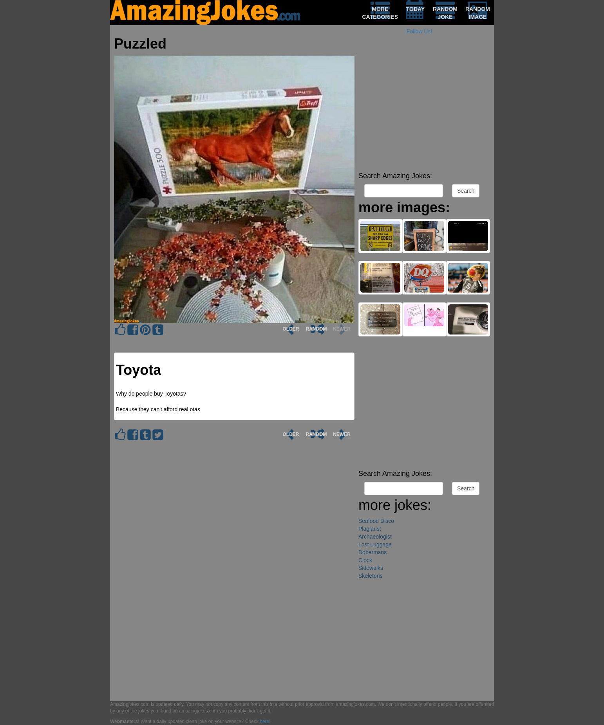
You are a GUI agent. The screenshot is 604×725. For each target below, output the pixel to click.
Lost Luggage (375, 544)
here (264, 721)
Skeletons (370, 576)
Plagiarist (369, 529)
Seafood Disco (376, 521)
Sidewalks (370, 568)
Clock (365, 560)
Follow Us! (419, 31)
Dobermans (372, 552)
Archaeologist (375, 536)
